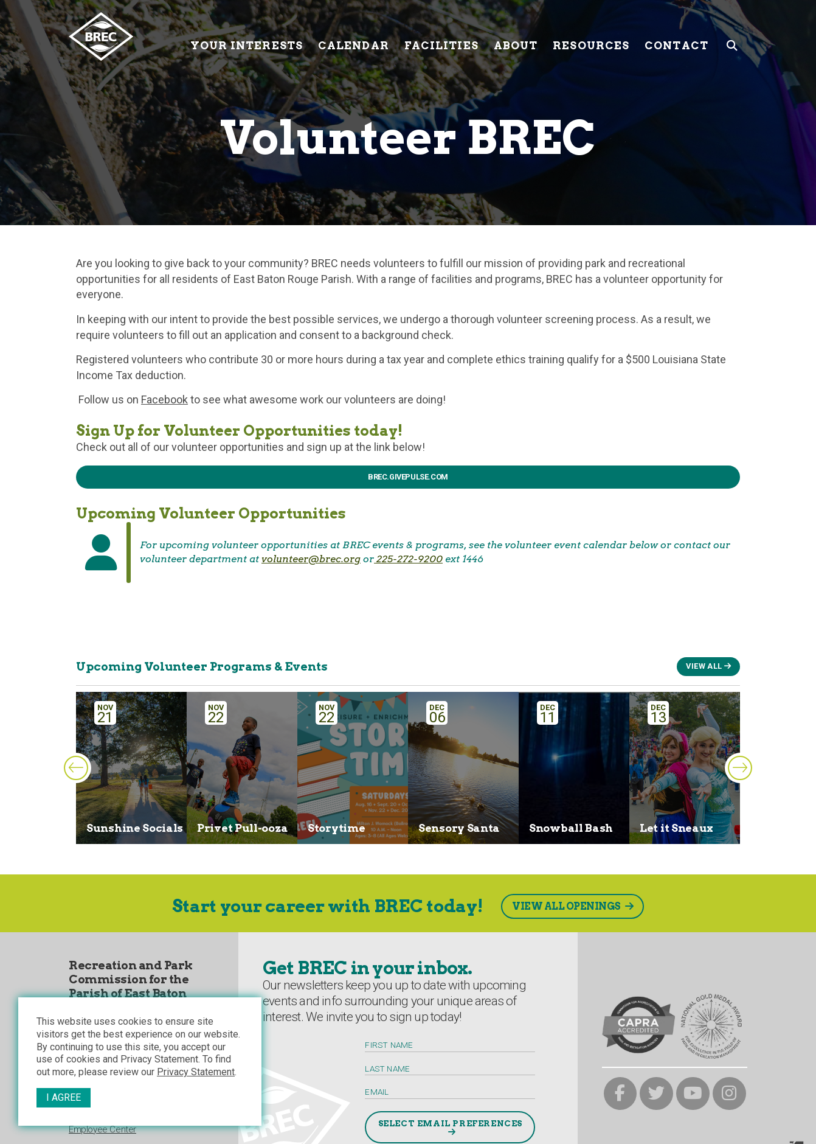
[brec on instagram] (729, 1094)
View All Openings (566, 906)
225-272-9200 (408, 559)
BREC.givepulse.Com (408, 476)
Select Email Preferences (450, 1123)
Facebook (164, 399)
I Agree (63, 1097)
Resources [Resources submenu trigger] (591, 36)
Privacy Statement (196, 1072)
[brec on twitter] (656, 1094)
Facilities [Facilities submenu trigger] (441, 36)
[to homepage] (125, 36)
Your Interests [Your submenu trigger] (246, 36)
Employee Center (102, 1129)
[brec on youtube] (693, 1094)
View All (704, 666)
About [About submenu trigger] (516, 36)
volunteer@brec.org (311, 559)
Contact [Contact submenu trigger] (676, 36)
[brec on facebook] (620, 1094)
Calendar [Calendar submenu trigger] (353, 36)
